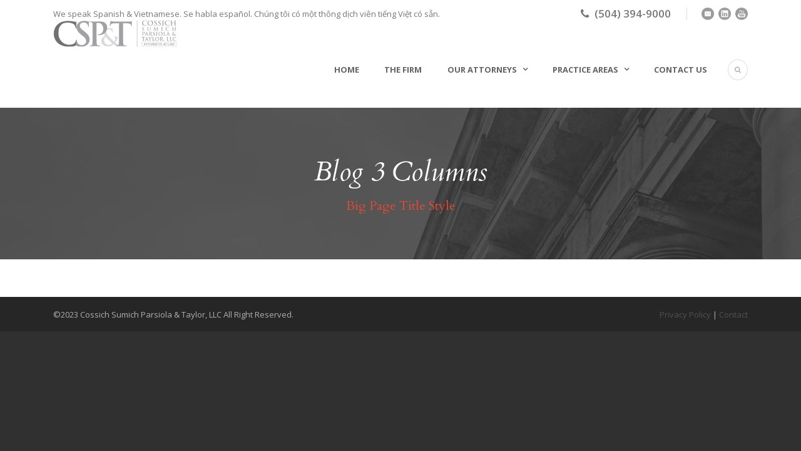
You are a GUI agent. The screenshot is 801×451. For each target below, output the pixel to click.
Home (346, 69)
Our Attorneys (482, 69)
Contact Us (680, 69)
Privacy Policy (685, 314)
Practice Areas (585, 69)
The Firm (403, 69)
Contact (733, 314)
